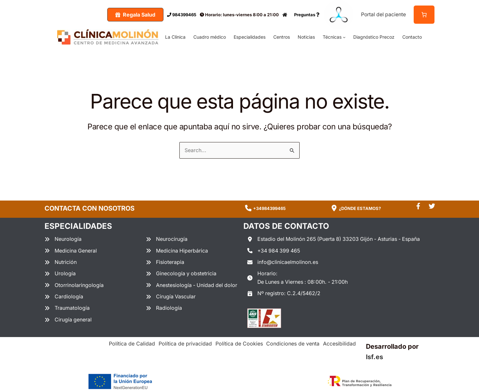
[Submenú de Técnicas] (344, 36)
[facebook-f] (418, 205)
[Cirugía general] (68, 320)
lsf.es (374, 357)
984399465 (180, 14)
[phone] (248, 208)
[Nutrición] (61, 262)
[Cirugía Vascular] (171, 297)
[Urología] (60, 274)
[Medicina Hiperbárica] (177, 250)
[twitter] (432, 205)
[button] (134, 14)
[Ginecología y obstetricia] (181, 274)
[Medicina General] (71, 250)
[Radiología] (164, 308)
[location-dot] (334, 208)
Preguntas (305, 14)
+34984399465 (269, 208)
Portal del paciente (383, 14)
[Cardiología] (64, 297)
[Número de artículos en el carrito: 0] (424, 15)
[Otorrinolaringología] (74, 285)
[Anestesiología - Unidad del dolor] (192, 285)
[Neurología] (63, 239)
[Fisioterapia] (165, 262)
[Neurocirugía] (167, 239)
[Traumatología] (67, 308)
